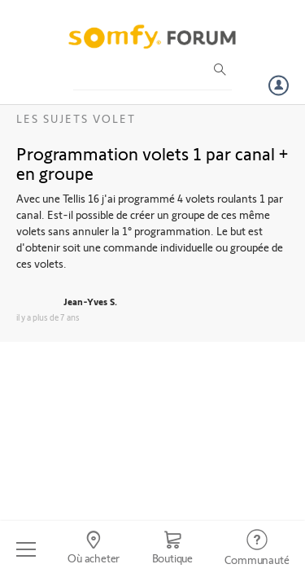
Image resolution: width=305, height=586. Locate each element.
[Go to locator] (93, 549)
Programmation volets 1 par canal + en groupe (152, 162)
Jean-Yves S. (90, 301)
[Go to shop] (172, 549)
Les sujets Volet (76, 118)
